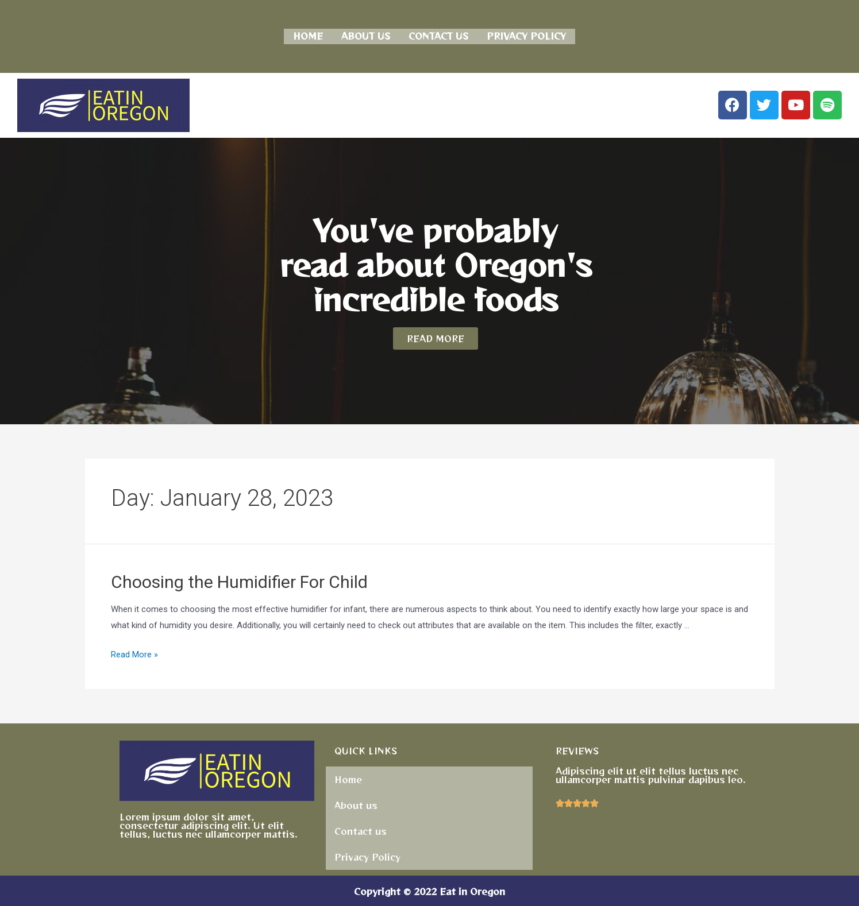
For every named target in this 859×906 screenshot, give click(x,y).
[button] (435, 337)
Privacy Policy (526, 35)
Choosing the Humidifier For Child (239, 580)
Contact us (438, 35)
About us (365, 35)
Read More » (134, 653)
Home (308, 35)
